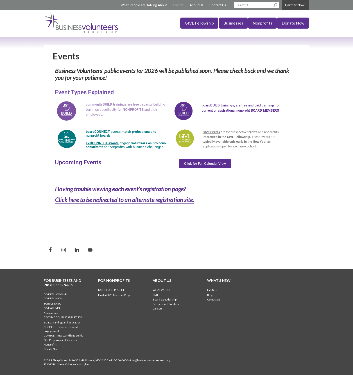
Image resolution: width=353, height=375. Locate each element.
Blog (210, 294)
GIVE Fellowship (55, 294)
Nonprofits (50, 344)
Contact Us (213, 299)
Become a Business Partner (63, 317)
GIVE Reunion (53, 298)
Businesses (51, 312)
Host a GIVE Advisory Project (115, 294)
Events (212, 289)
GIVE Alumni (52, 307)
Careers (158, 308)
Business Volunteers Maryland (80, 23)
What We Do (161, 289)
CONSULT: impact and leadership (63, 335)
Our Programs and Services (60, 339)
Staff (155, 294)
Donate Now (51, 348)
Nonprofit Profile (111, 289)
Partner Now (294, 5)
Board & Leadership (164, 299)
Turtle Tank (52, 303)
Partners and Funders (166, 303)
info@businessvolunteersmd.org (150, 359)
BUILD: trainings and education (62, 322)
